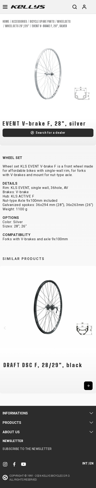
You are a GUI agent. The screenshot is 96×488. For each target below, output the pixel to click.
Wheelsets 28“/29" (17, 26)
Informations (15, 413)
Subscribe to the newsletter (27, 449)
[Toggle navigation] (5, 6)
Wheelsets (64, 21)
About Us (11, 432)
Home (6, 21)
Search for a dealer (50, 132)
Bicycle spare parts (42, 21)
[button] (4, 328)
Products (12, 423)
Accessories (19, 21)
